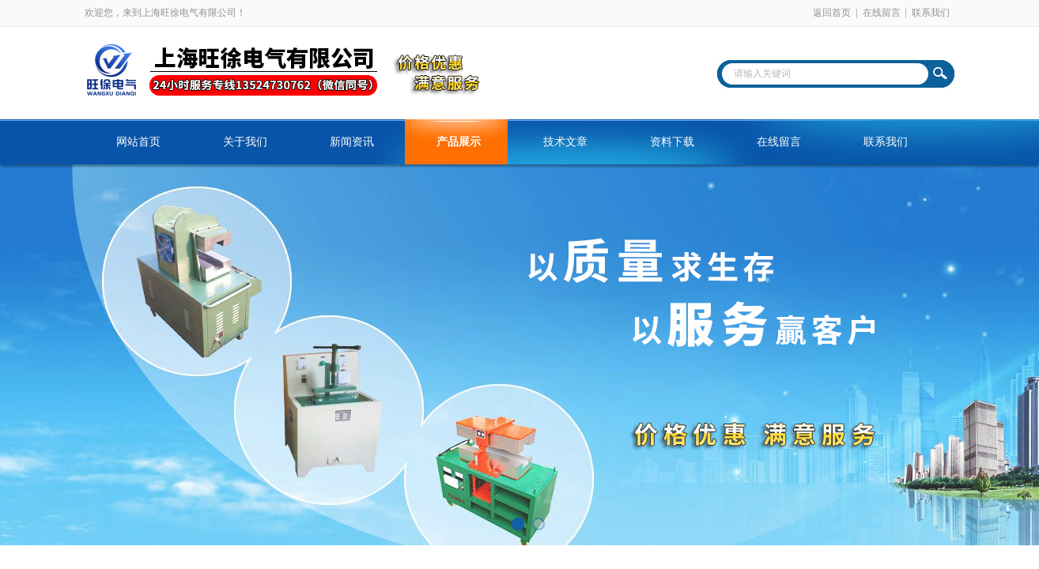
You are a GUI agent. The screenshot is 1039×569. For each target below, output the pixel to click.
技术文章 (565, 142)
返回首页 (832, 12)
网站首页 (138, 142)
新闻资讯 (352, 142)
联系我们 (931, 12)
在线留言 (882, 12)
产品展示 (458, 142)
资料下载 (672, 142)
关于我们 (245, 142)
